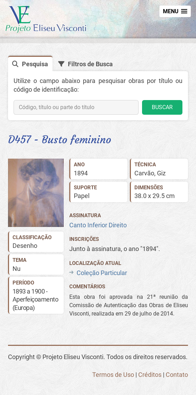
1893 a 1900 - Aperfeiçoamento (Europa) (35, 299)
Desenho (25, 245)
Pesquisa (35, 64)
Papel (81, 195)
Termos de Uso (113, 374)
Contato (177, 374)
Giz (161, 173)
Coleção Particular (102, 272)
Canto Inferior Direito (98, 225)
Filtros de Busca (90, 64)
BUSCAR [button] (162, 107)
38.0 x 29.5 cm (154, 195)
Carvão (144, 173)
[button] (175, 11)
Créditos (150, 374)
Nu (17, 268)
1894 (81, 173)
